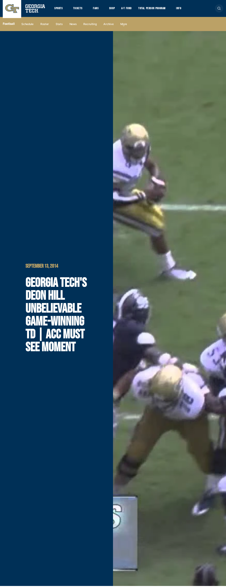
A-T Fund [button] (129, 9)
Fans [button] (97, 9)
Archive (108, 26)
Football (9, 26)
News (73, 26)
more (123, 26)
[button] (219, 9)
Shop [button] (114, 9)
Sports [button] (58, 9)
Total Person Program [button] (156, 9)
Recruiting (90, 26)
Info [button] (184, 9)
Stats (59, 26)
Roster (44, 26)
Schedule (27, 26)
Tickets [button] (79, 9)
